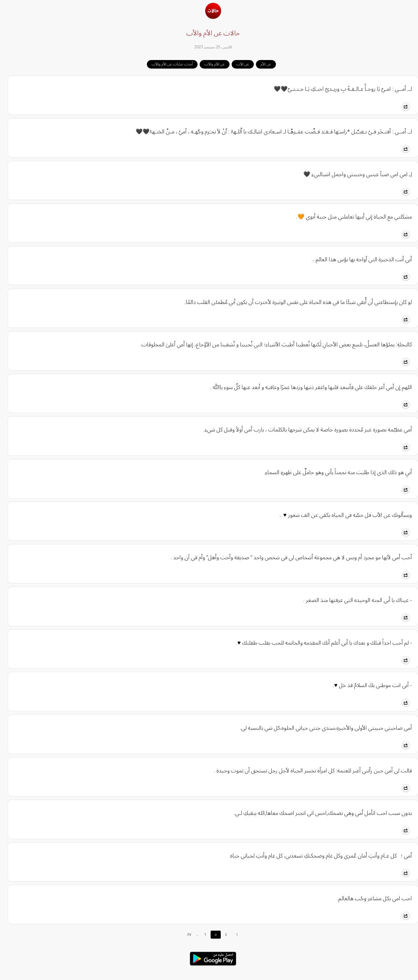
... (193, 934)
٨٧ (185, 934)
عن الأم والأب (210, 64)
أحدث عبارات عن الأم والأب (168, 64)
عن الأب (238, 64)
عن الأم (262, 64)
